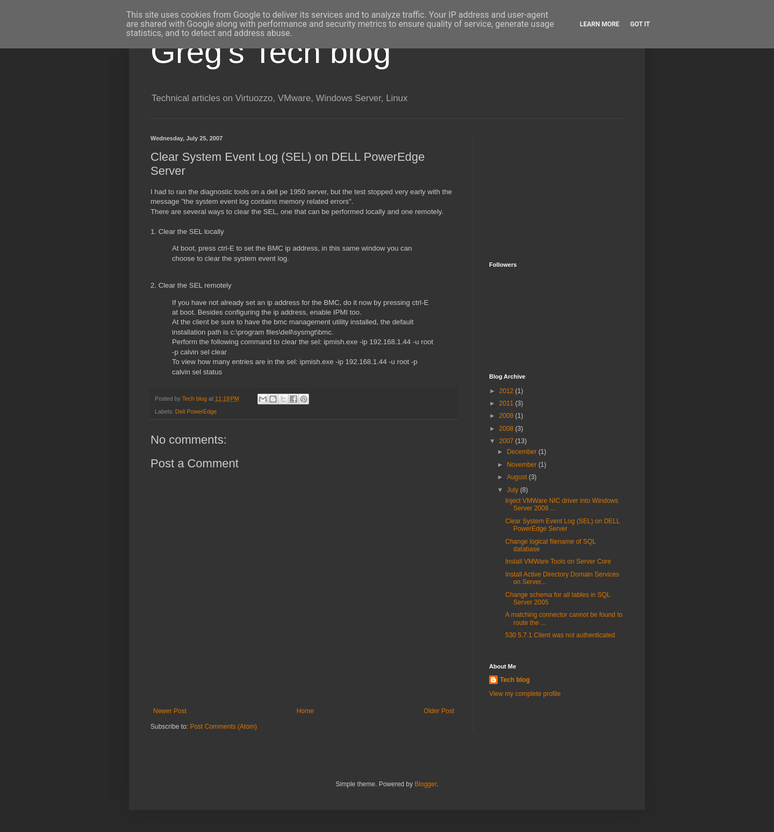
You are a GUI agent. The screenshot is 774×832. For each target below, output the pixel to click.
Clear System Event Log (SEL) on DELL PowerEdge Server (562, 524)
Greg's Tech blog (270, 52)
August (518, 477)
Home (305, 711)
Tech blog (515, 680)
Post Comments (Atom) (223, 726)
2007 (507, 441)
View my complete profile (525, 694)
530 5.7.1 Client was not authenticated (560, 635)
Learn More (600, 24)
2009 (507, 415)
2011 (507, 403)
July (513, 490)
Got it (640, 24)
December (523, 452)
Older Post (439, 711)
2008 (507, 428)
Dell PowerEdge (196, 411)
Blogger (425, 784)
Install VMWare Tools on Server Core (558, 561)
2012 (507, 391)
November (523, 464)
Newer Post (170, 711)
